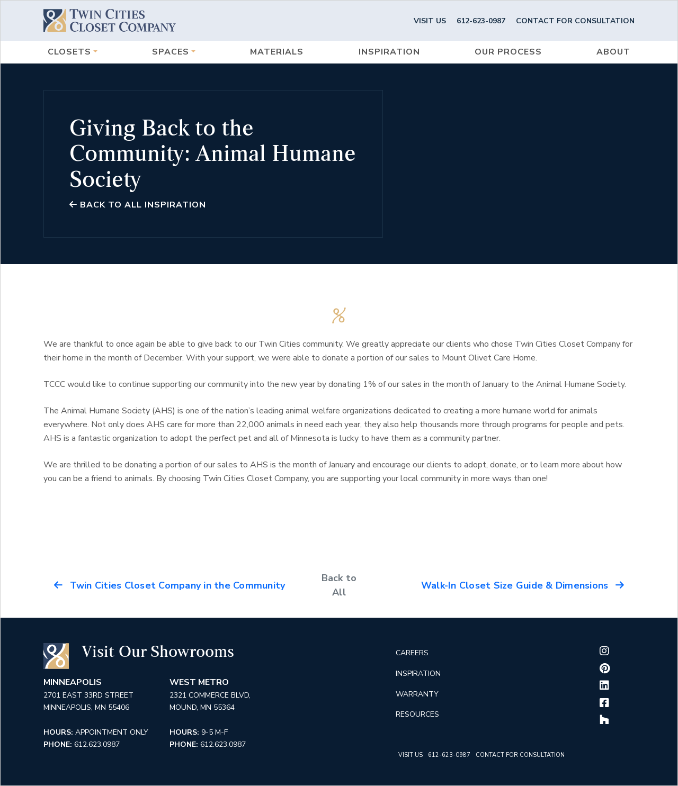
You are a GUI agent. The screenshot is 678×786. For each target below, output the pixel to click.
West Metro (199, 682)
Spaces (170, 52)
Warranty (417, 694)
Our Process (508, 52)
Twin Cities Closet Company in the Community (169, 585)
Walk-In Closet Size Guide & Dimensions (522, 585)
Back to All (339, 585)
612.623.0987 (97, 744)
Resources (417, 714)
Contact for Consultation (575, 21)
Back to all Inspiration (137, 205)
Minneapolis (72, 682)
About (613, 52)
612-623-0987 (481, 21)
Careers (412, 653)
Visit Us (430, 21)
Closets (69, 52)
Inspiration (389, 52)
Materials (277, 52)
